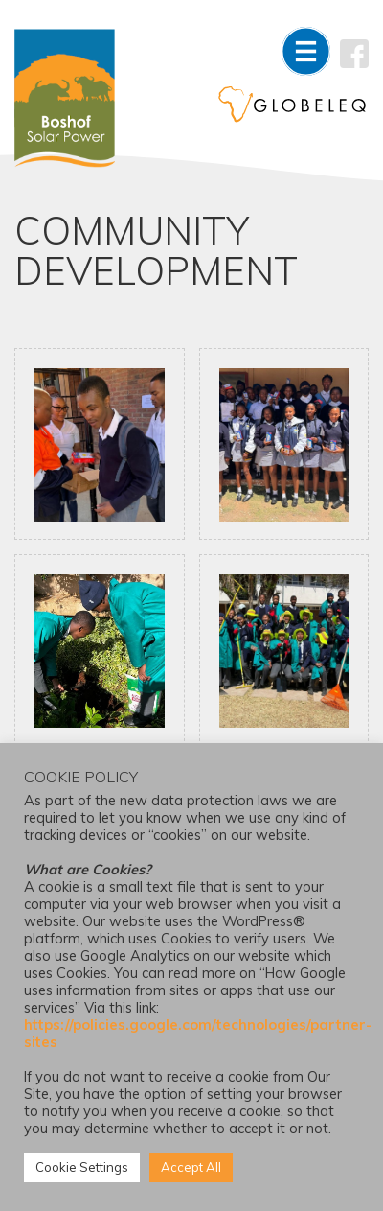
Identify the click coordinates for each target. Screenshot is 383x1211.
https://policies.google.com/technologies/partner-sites (198, 1033)
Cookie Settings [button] (81, 1167)
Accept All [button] (191, 1167)
